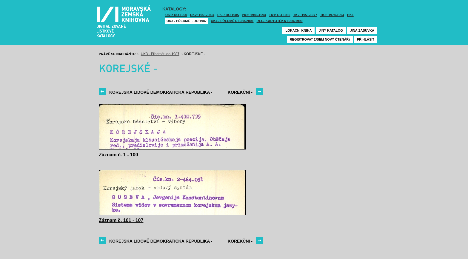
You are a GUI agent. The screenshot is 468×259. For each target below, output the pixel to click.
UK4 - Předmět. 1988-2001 (232, 21)
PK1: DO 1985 (228, 15)
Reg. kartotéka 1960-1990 (280, 21)
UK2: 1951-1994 (202, 15)
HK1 (350, 15)
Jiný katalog (331, 30)
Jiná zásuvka (362, 30)
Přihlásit (365, 39)
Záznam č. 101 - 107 (121, 220)
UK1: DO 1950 (176, 15)
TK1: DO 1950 (279, 15)
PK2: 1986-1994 (254, 15)
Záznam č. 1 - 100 (118, 154)
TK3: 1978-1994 (332, 15)
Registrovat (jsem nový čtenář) (320, 39)
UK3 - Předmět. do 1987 (187, 21)
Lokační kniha (298, 30)
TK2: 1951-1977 (305, 15)
